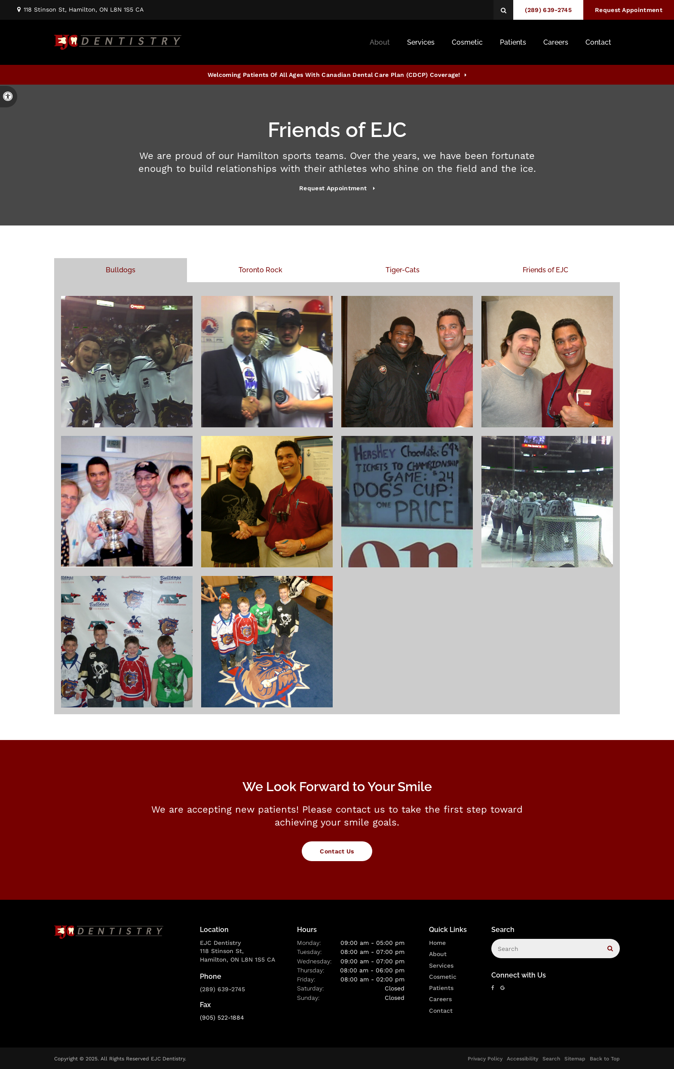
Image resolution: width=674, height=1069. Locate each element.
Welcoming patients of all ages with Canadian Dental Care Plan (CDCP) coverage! (334, 74)
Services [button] (421, 42)
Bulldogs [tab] (120, 270)
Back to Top (605, 1059)
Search (551, 1059)
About (438, 953)
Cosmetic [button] (467, 42)
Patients (513, 42)
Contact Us (337, 851)
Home (437, 942)
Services (441, 965)
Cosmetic (442, 976)
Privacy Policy (485, 1059)
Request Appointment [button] (628, 9)
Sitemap (574, 1059)
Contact (441, 1010)
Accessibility (522, 1059)
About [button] (380, 42)
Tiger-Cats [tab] (403, 270)
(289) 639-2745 (222, 989)
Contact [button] (598, 42)
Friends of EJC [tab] (545, 270)
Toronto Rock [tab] (260, 270)
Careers (555, 42)
